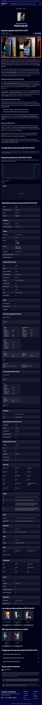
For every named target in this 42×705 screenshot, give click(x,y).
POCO (24, 8)
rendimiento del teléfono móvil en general (12, 83)
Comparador (26, 695)
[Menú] (40, 4)
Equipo (34, 693)
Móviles (20, 8)
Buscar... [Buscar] (14, 3)
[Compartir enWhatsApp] (38, 33)
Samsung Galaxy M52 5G (7, 621)
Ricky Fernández (5, 32)
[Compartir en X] (34, 33)
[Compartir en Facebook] (36, 33)
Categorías (26, 693)
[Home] (4, 4)
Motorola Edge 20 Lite (17, 621)
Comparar (6, 625)
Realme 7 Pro (28, 621)
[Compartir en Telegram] (40, 33)
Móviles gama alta (24, 1)
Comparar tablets (10, 1)
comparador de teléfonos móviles (12, 140)
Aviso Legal (35, 698)
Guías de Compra (27, 699)
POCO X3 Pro (4, 63)
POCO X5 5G (7, 642)
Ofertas (25, 697)
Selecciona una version (5, 180)
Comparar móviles (17, 1)
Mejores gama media (31, 1)
